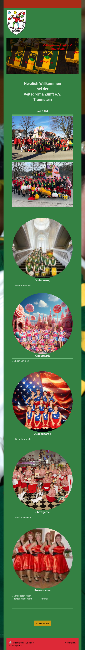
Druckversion (17, 642)
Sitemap (30, 642)
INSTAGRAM (42, 623)
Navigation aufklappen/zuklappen (42, 4)
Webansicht (70, 642)
